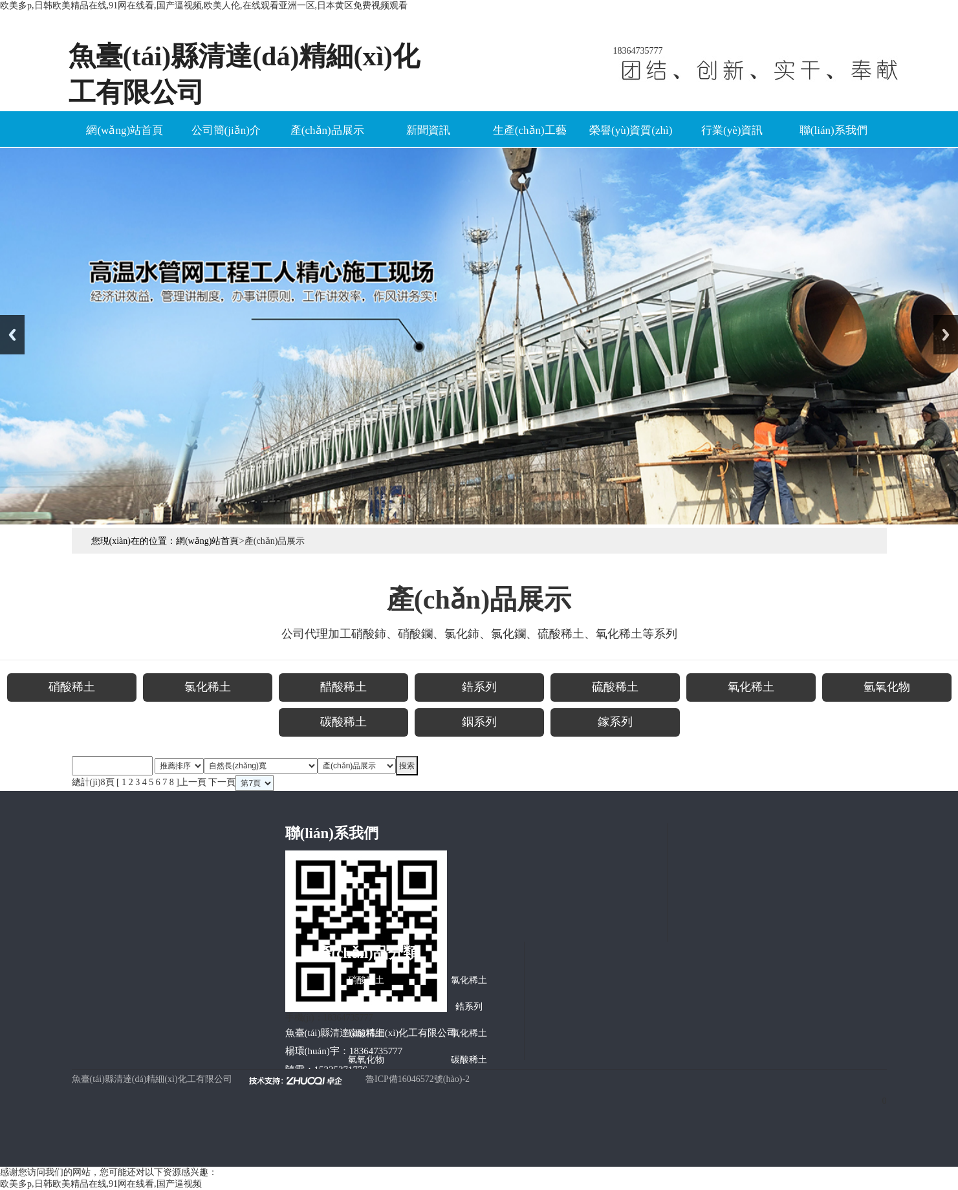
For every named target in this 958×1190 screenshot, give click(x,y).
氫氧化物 (366, 1060)
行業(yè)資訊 (732, 130)
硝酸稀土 (366, 980)
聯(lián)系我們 (833, 130)
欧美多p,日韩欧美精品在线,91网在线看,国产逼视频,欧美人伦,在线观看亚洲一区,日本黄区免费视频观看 (204, 5)
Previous (12, 334)
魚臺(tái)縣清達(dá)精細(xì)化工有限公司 (152, 1079)
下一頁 (221, 782)
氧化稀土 (469, 1033)
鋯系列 (469, 1007)
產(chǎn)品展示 (327, 130)
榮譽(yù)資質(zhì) (630, 130)
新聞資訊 (428, 130)
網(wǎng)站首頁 (124, 130)
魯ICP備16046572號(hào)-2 (417, 1079)
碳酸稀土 (469, 1060)
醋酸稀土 (366, 1007)
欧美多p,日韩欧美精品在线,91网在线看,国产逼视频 (101, 1184)
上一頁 (192, 782)
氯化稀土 (469, 980)
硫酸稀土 (366, 1033)
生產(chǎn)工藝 (530, 130)
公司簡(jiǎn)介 (226, 130)
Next (945, 334)
